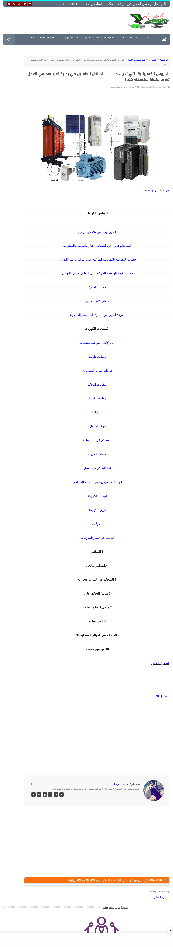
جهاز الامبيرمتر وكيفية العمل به (28, 411)
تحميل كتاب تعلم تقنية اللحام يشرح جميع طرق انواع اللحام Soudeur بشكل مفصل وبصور (24, 465)
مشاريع (127, 49)
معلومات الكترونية (146, 49)
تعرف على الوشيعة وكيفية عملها (28, 427)
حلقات (31, 38)
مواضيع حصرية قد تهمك (49, 498)
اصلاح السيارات (91, 38)
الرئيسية (164, 60)
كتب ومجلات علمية (137, 60)
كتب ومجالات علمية (49, 38)
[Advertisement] (69, 21)
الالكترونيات (150, 38)
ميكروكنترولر (71, 38)
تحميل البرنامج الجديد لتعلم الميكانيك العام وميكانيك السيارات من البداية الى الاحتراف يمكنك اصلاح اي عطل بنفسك (25, 530)
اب (153, 663)
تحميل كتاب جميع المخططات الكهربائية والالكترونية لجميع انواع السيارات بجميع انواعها (24, 350)
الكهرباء (134, 38)
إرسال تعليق (159, 900)
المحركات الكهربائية (114, 38)
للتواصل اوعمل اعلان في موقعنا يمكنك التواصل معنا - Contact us (114, 4)
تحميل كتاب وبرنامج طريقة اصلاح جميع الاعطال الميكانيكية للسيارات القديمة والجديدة (24, 547)
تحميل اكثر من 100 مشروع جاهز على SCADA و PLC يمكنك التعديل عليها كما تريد (24, 448)
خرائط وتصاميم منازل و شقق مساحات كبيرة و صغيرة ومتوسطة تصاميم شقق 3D (24, 481)
